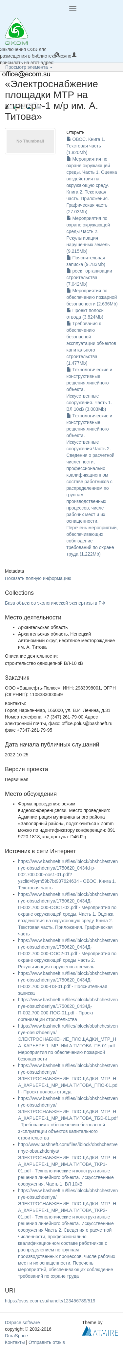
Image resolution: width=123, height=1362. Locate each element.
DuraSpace (16, 1335)
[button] (57, 54)
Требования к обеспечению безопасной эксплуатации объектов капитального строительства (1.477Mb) (91, 343)
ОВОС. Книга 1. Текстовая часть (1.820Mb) (86, 146)
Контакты (15, 1342)
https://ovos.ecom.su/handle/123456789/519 (50, 1300)
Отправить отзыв (47, 1342)
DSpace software (22, 1322)
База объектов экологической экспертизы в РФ (55, 603)
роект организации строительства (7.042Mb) (89, 277)
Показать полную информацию (38, 578)
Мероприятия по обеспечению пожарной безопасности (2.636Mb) (92, 297)
